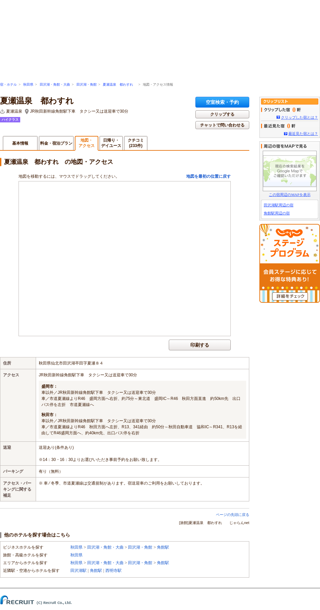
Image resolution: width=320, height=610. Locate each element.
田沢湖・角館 (86, 84)
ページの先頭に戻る (232, 515)
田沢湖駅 (78, 570)
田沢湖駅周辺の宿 (278, 205)
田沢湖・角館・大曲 (55, 84)
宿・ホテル (8, 84)
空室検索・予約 (222, 102)
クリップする (222, 114)
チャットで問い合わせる (222, 125)
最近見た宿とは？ (303, 134)
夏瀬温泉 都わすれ (119, 84)
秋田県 (28, 84)
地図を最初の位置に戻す (208, 176)
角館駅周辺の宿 (277, 213)
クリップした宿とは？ (299, 117)
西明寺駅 (113, 570)
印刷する (199, 345)
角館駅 (163, 547)
